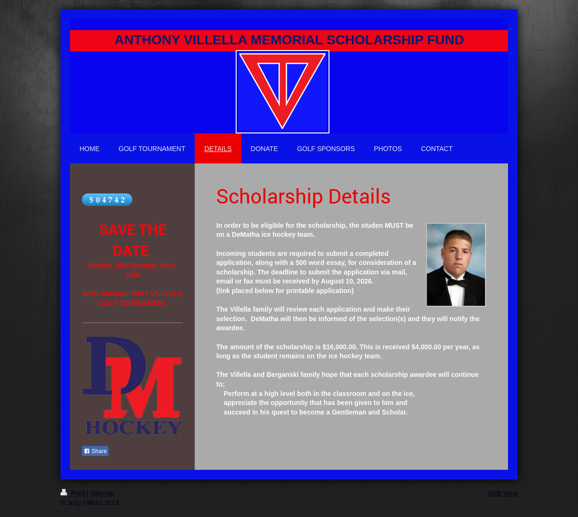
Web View (503, 493)
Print (73, 493)
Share (95, 451)
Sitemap (102, 493)
